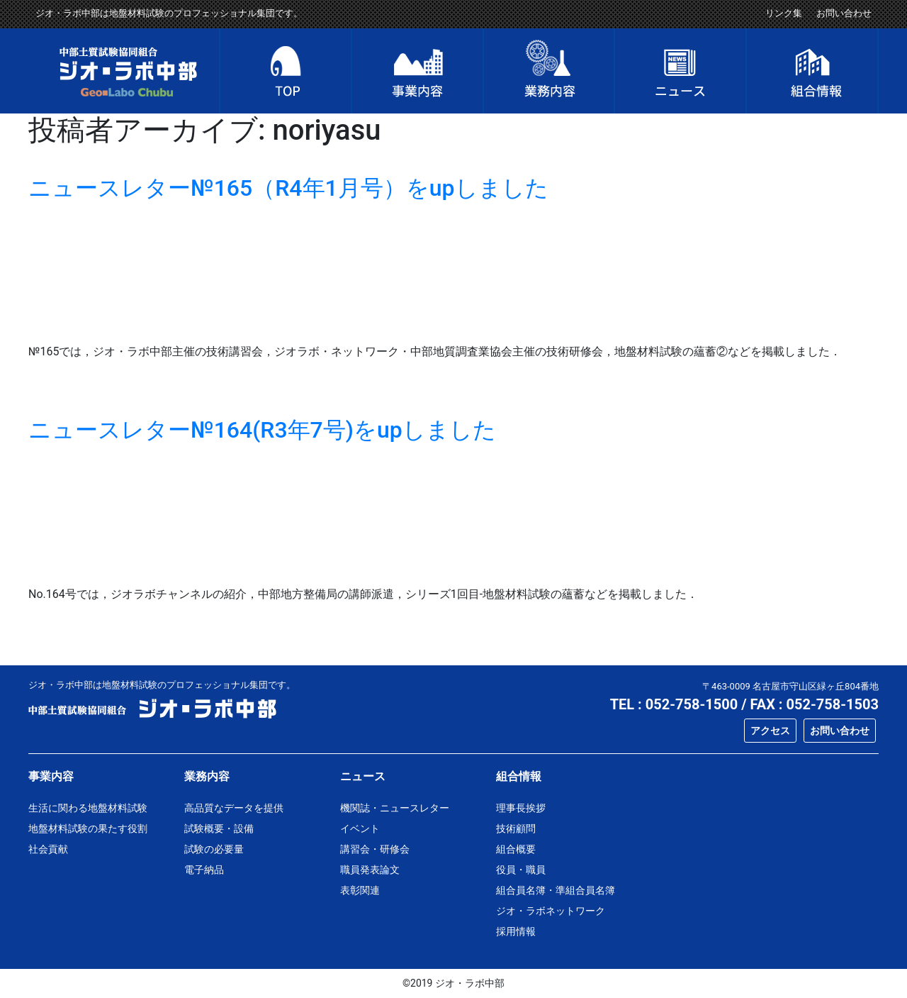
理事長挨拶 (521, 808)
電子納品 (204, 869)
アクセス (770, 730)
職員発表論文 (370, 869)
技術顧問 (516, 828)
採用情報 (516, 931)
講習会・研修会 (375, 849)
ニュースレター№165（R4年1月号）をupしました (288, 187)
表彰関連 (360, 890)
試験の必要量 (214, 849)
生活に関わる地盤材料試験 (87, 808)
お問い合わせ (844, 13)
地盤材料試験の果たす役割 (87, 828)
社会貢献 (48, 849)
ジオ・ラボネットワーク (550, 910)
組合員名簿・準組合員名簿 (555, 890)
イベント (360, 828)
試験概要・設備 (219, 828)
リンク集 (783, 13)
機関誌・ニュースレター (394, 808)
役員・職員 (521, 869)
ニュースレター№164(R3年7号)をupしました (262, 429)
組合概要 (516, 849)
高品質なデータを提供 (233, 808)
